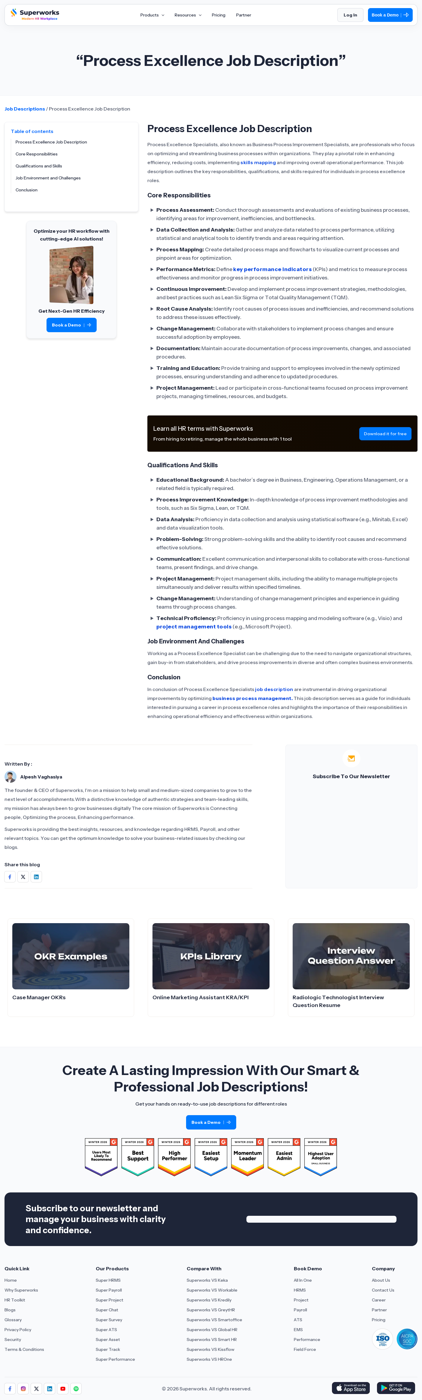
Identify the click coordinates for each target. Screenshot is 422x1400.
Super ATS (106, 1329)
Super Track (108, 1349)
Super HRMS (108, 1280)
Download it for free (385, 433)
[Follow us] (10, 1388)
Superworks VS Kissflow (210, 1349)
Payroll (300, 1310)
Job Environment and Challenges (48, 178)
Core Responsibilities (37, 154)
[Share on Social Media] (10, 876)
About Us (381, 1280)
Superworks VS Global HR (212, 1329)
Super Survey (109, 1319)
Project (301, 1300)
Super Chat (107, 1310)
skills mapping (258, 162)
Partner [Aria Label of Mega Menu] (243, 15)
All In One (303, 1280)
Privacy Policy (18, 1329)
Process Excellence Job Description (51, 142)
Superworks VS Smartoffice (214, 1319)
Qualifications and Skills (39, 166)
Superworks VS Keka (207, 1280)
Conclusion (27, 190)
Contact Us (383, 1290)
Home (11, 1280)
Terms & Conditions (24, 1349)
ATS (298, 1319)
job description (274, 689)
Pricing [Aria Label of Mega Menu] (218, 15)
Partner (379, 1310)
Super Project (109, 1300)
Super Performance (115, 1359)
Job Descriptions (25, 109)
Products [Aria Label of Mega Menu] (152, 15)
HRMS (300, 1290)
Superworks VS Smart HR (212, 1339)
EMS (298, 1329)
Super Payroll (109, 1290)
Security (13, 1339)
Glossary (13, 1319)
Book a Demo (390, 15)
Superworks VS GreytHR (211, 1310)
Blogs (10, 1310)
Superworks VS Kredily (209, 1300)
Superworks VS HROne (209, 1359)
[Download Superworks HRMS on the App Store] (352, 1388)
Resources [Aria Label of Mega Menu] (188, 15)
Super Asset (108, 1339)
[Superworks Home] (34, 19)
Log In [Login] (350, 15)
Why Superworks (21, 1290)
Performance (307, 1339)
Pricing (378, 1319)
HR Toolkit (15, 1300)
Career (379, 1300)
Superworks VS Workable (212, 1290)
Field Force (305, 1349)
